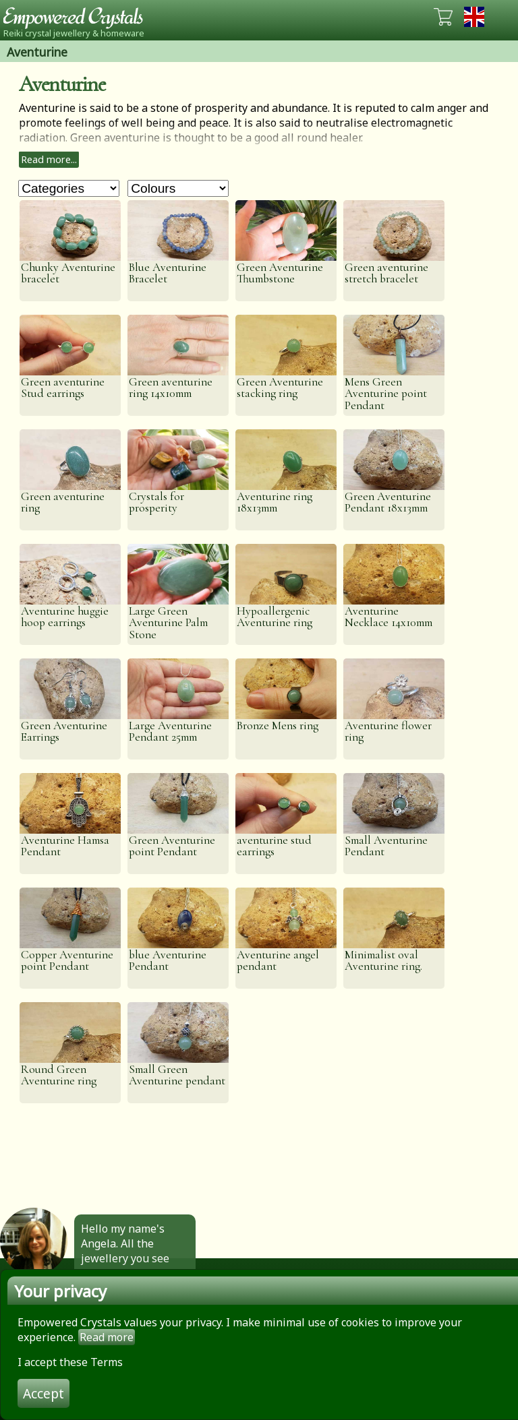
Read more (107, 1337)
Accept (43, 1393)
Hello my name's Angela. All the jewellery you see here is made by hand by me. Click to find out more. (131, 1265)
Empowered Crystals (77, 17)
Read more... (49, 159)
